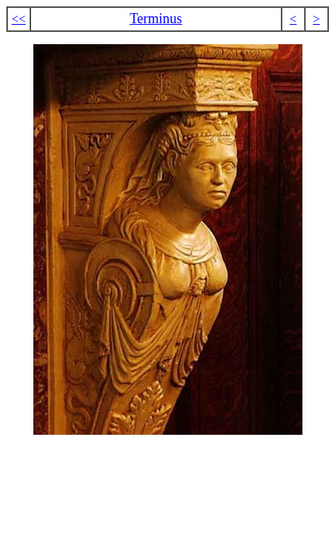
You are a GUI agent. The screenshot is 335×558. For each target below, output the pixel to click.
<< (19, 19)
